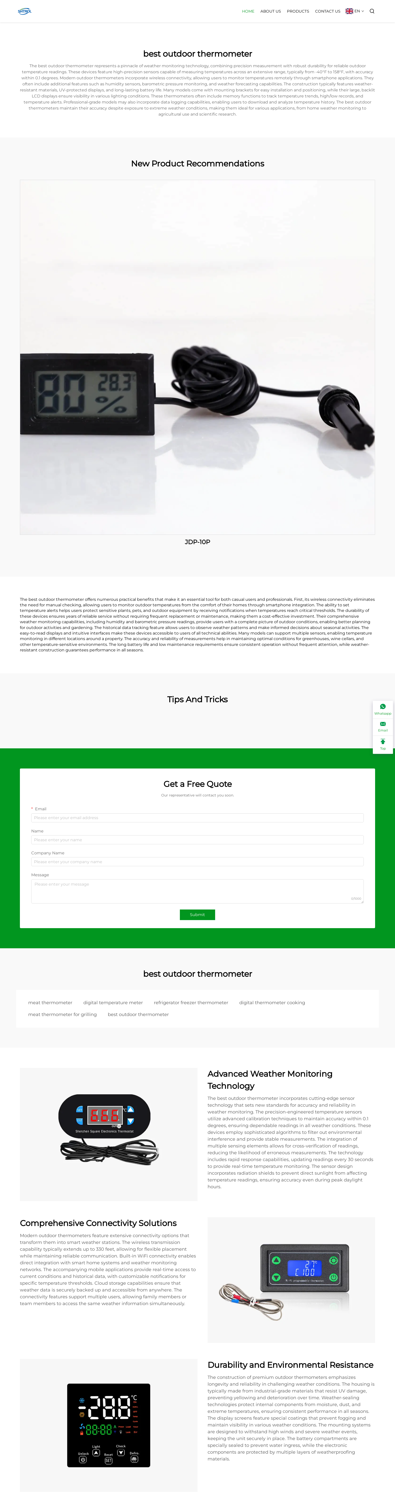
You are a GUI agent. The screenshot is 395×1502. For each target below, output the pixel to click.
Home (248, 11)
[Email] (383, 727)
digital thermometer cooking (272, 1002)
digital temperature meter (113, 1002)
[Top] (383, 745)
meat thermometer (50, 1002)
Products (298, 11)
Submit (197, 914)
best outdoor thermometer (138, 1014)
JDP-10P (197, 542)
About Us (270, 11)
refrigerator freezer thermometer (191, 1002)
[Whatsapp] (383, 710)
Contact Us (327, 11)
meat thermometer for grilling (62, 1014)
